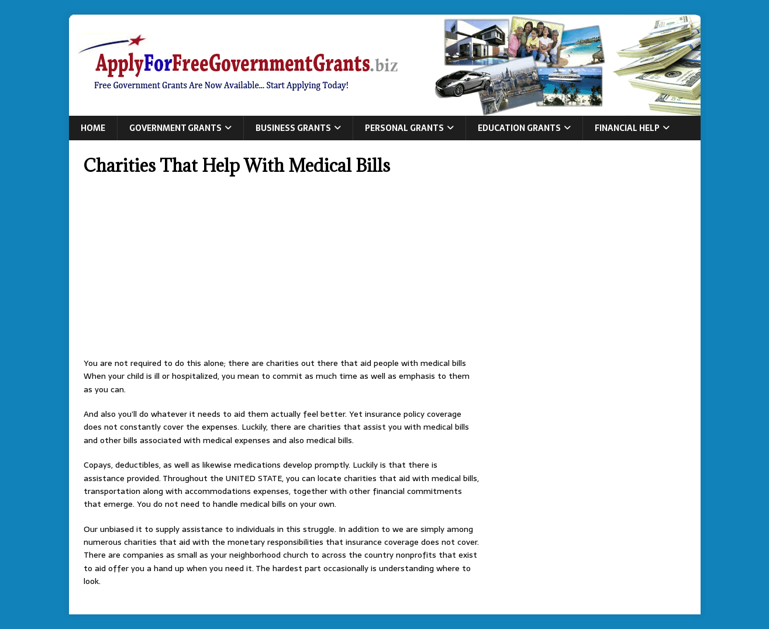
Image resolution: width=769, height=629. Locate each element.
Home (93, 128)
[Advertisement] (282, 270)
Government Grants (175, 128)
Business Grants (293, 128)
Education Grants (519, 128)
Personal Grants (404, 128)
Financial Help (627, 128)
